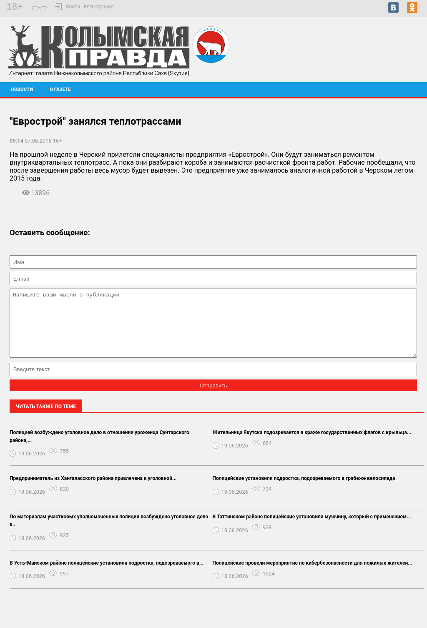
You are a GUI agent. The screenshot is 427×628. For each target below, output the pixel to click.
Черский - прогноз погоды (389, 57)
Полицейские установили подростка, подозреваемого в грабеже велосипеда (304, 491)
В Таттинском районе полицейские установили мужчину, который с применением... (312, 529)
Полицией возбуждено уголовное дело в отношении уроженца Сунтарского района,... (99, 449)
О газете (60, 89)
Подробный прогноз (389, 65)
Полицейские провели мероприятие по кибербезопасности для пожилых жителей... (312, 575)
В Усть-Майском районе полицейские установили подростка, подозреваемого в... (106, 575)
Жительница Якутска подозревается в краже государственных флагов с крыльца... (312, 445)
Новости (22, 89)
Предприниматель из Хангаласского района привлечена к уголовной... (93, 491)
